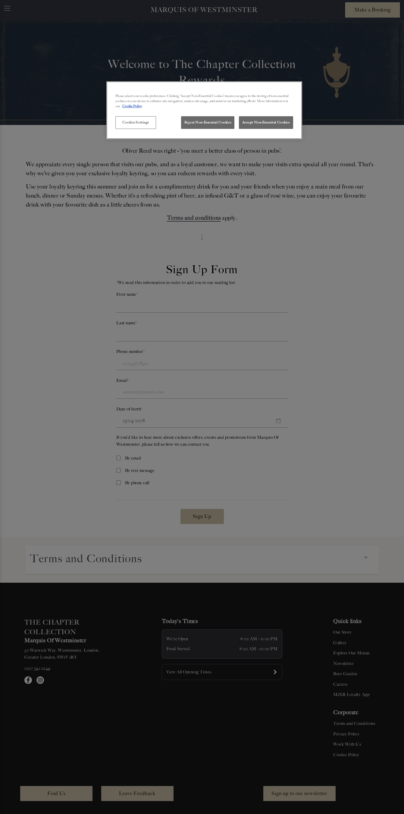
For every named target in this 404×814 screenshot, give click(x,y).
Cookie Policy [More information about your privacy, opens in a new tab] (132, 106)
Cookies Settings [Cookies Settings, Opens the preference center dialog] (135, 122)
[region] (204, 110)
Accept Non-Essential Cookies (266, 122)
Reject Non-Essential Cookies (207, 122)
